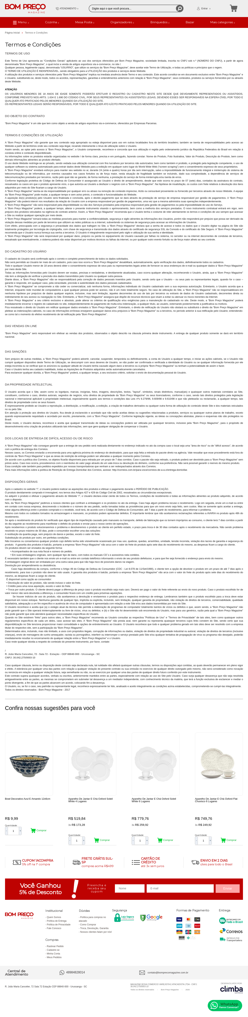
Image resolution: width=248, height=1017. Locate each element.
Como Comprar (88, 929)
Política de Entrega (56, 926)
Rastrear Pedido (55, 951)
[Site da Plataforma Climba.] (231, 993)
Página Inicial (13, 32)
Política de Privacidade (59, 929)
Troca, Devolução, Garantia (94, 933)
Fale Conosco (54, 933)
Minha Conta (53, 958)
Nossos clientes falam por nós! (96, 937)
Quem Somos (54, 922)
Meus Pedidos (54, 962)
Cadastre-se (53, 955)
